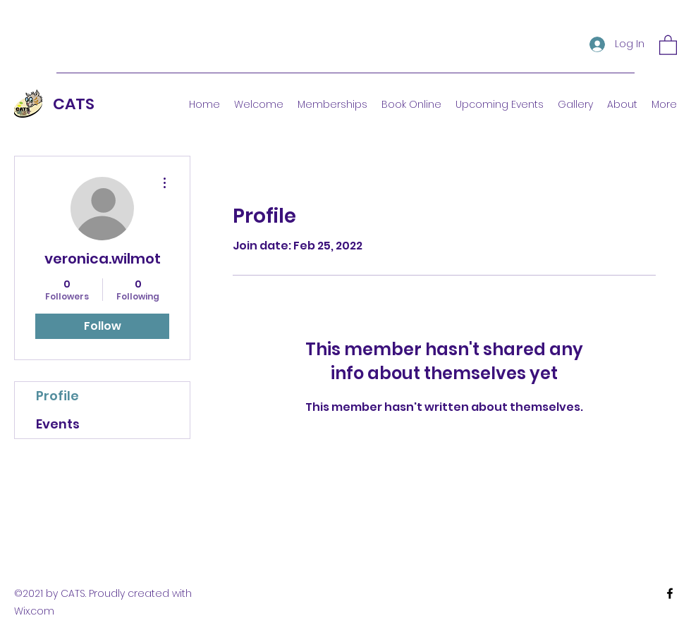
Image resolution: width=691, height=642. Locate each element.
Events (58, 424)
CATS (73, 104)
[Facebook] (670, 593)
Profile (57, 396)
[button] (668, 44)
